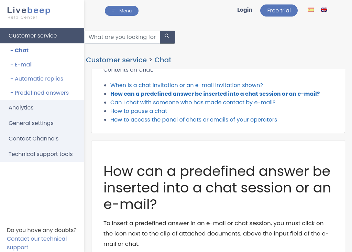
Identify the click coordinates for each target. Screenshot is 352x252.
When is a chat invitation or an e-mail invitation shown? (186, 88)
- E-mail (21, 61)
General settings (31, 120)
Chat (162, 45)
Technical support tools (41, 151)
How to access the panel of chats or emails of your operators (193, 123)
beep (40, 10)
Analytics (21, 104)
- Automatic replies (36, 76)
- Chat (19, 47)
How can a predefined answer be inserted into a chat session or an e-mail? (215, 97)
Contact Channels (33, 135)
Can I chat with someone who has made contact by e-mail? (193, 105)
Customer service (33, 32)
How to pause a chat (138, 114)
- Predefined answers (39, 90)
